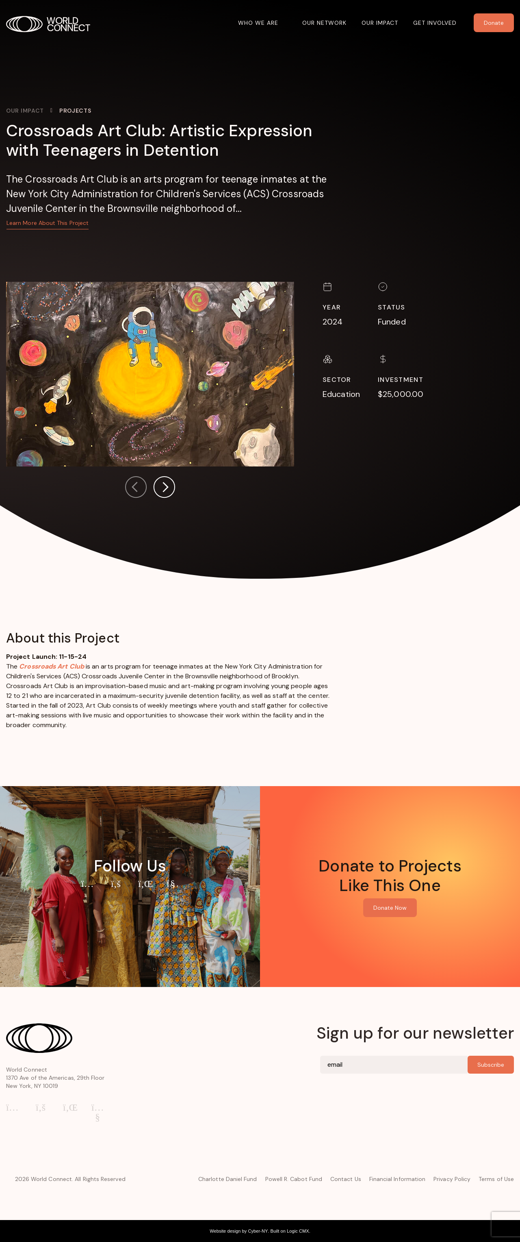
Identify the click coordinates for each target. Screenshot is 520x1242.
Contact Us (345, 1179)
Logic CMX (298, 1231)
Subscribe (490, 1064)
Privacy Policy (451, 1179)
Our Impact (380, 22)
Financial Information (397, 1179)
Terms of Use (496, 1179)
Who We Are (258, 22)
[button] (164, 488)
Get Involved (435, 22)
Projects (75, 110)
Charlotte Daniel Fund (227, 1179)
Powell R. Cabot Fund (293, 1179)
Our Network (324, 22)
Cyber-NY (258, 1231)
